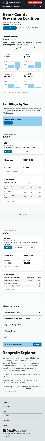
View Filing (8, 151)
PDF (27, 247)
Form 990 (6, 108)
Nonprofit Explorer (11, 6)
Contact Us (8, 123)
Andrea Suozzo (9, 374)
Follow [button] (6, 420)
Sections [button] (6, 407)
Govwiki (28, 388)
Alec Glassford (20, 374)
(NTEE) (29, 45)
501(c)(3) (17, 39)
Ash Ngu (28, 374)
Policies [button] (6, 416)
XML (27, 152)
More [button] (5, 425)
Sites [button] (5, 402)
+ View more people (9, 201)
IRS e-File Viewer (22, 386)
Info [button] (4, 411)
